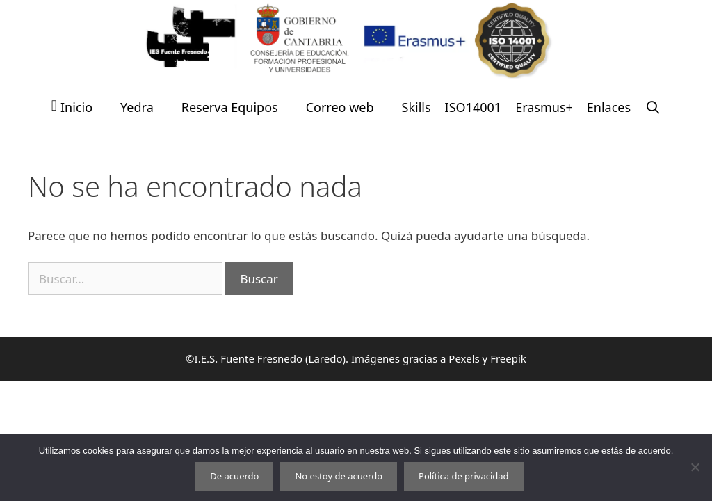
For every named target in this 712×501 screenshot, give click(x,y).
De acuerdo (234, 476)
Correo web (340, 107)
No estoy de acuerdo (338, 476)
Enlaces (609, 107)
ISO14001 (473, 107)
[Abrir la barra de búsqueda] (652, 107)
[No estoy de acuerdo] (695, 467)
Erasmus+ (544, 107)
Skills (416, 107)
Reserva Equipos (229, 107)
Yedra (137, 107)
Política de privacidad (464, 476)
